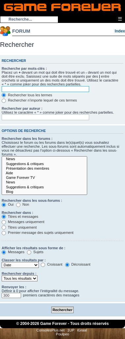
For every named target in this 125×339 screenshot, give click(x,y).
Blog (44, 192)
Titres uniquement (19, 227)
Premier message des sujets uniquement (37, 233)
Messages (13, 252)
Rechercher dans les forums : (27, 139)
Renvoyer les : (14, 287)
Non (22, 204)
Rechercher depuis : (19, 273)
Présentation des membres (44, 168)
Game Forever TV (44, 178)
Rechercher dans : (17, 213)
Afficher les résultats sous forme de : (33, 248)
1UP (70, 330)
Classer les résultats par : (24, 260)
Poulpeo (62, 334)
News (44, 159)
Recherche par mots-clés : (24, 68)
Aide (44, 173)
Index (120, 31)
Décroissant (77, 264)
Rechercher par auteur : (22, 108)
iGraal (82, 330)
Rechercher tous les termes (27, 95)
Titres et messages (20, 216)
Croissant (52, 264)
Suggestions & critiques (44, 164)
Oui (7, 204)
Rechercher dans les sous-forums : (32, 200)
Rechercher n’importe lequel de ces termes (39, 100)
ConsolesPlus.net (51, 330)
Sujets (35, 252)
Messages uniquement (23, 222)
